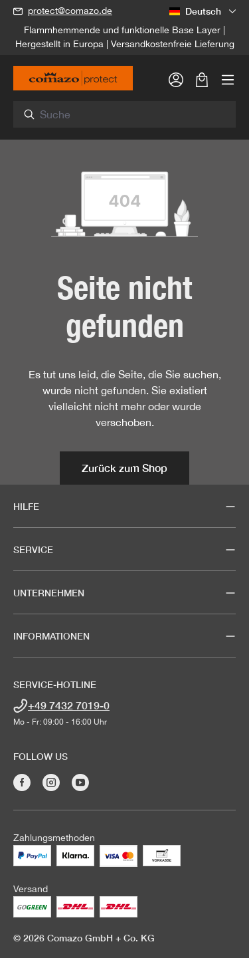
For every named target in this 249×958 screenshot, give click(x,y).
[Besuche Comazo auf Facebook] (22, 782)
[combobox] (132, 114)
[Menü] (228, 79)
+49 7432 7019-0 (69, 705)
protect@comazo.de (70, 10)
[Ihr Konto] (176, 79)
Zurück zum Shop (124, 467)
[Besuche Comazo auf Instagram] (51, 782)
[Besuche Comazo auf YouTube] (80, 782)
